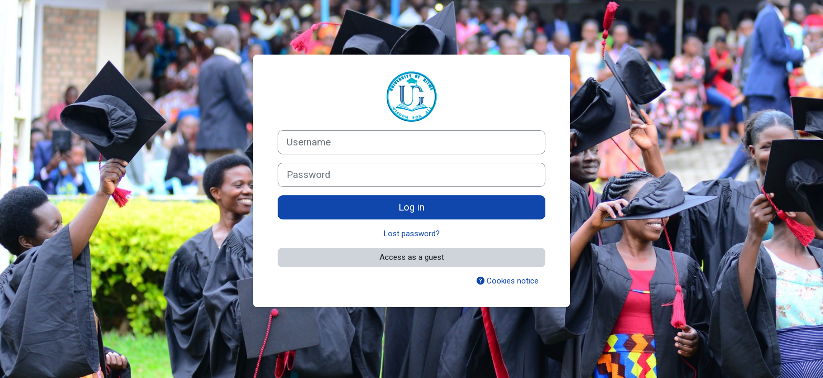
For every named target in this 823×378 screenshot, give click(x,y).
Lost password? (412, 233)
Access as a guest (411, 257)
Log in (411, 207)
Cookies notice (508, 281)
